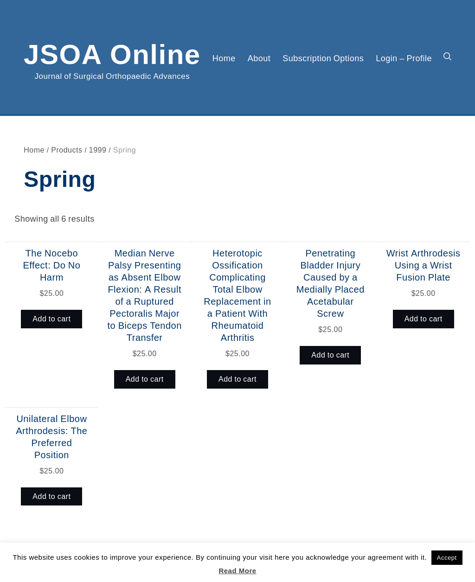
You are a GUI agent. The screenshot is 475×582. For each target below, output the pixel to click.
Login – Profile (404, 58)
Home (224, 58)
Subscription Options (323, 58)
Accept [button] (447, 557)
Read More (237, 571)
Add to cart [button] (51, 318)
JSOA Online (112, 52)
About (259, 58)
